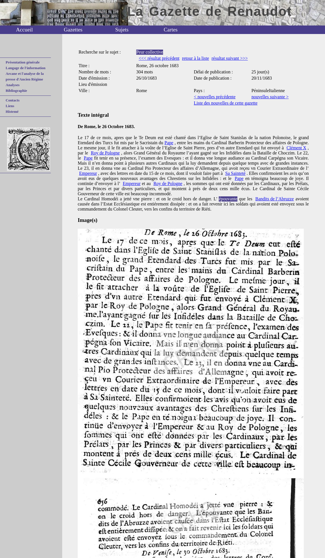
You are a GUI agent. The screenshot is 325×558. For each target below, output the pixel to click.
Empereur (88, 173)
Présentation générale (23, 62)
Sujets (122, 30)
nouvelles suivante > (270, 96)
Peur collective (149, 52)
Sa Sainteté (235, 173)
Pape (168, 142)
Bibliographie (16, 90)
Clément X (296, 147)
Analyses (13, 85)
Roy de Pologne (105, 152)
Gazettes (73, 30)
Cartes (170, 30)
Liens (10, 106)
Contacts (13, 100)
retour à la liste (195, 58)
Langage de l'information (26, 68)
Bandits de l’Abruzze (274, 198)
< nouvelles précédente (215, 96)
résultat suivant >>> (229, 58)
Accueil (24, 30)
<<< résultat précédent (159, 58)
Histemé (12, 111)
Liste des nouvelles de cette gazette (225, 103)
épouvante (228, 198)
